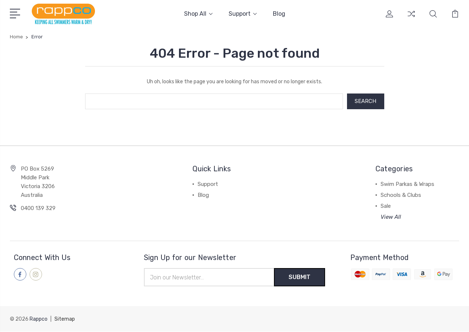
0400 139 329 (38, 208)
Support (243, 13)
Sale (386, 206)
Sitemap (64, 319)
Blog (279, 13)
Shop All (198, 13)
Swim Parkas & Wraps (407, 184)
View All (391, 217)
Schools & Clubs (401, 195)
